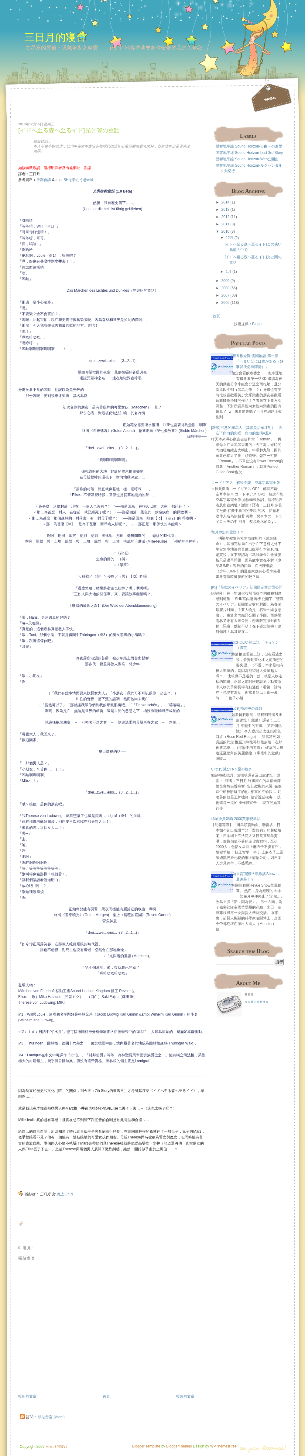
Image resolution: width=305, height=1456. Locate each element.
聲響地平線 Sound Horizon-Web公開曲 (247, 159)
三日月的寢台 (55, 36)
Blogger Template (146, 1446)
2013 (225, 209)
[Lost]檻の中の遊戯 (246, 708)
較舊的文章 (185, 1396)
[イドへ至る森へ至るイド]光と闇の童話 (69, 130)
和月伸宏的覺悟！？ (227, 532)
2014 (225, 202)
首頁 (106, 1396)
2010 (225, 231)
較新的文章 (27, 1396)
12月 (229, 238)
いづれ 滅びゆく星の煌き (231, 769)
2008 (225, 288)
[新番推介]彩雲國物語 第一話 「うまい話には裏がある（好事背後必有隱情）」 (257, 361)
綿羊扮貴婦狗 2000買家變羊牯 (235, 819)
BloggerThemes (178, 1446)
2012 (225, 217)
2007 (225, 295)
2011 (225, 224)
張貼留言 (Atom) (51, 1417)
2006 (225, 303)
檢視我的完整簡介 (257, 1001)
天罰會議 (43, 180)
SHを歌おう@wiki (78, 180)
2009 (225, 281)
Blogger (258, 324)
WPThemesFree (223, 1446)
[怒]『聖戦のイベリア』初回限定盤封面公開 (247, 587)
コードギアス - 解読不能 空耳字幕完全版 (245, 483)
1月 (228, 271)
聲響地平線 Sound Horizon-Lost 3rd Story (249, 153)
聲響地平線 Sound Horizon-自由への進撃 (249, 146)
